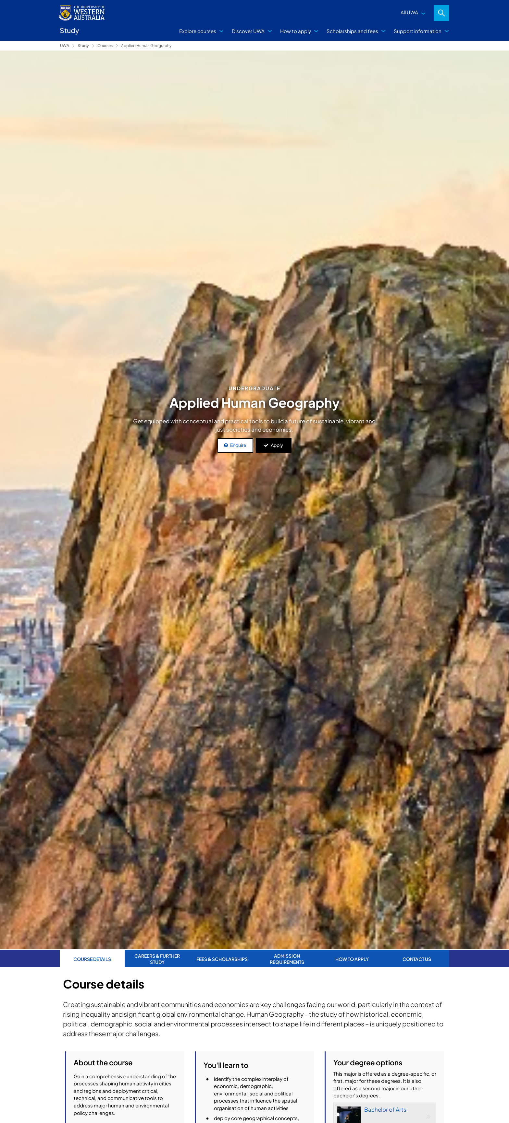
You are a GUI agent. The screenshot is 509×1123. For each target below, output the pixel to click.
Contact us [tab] (417, 958)
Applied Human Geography (146, 45)
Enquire (238, 445)
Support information (417, 31)
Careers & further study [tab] (157, 958)
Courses (105, 45)
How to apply (295, 31)
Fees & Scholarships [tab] (222, 958)
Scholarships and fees (352, 31)
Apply (277, 445)
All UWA (409, 12)
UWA (64, 45)
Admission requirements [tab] (287, 958)
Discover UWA (248, 31)
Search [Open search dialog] (441, 13)
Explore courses (197, 31)
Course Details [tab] (92, 958)
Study (83, 45)
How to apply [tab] (352, 958)
